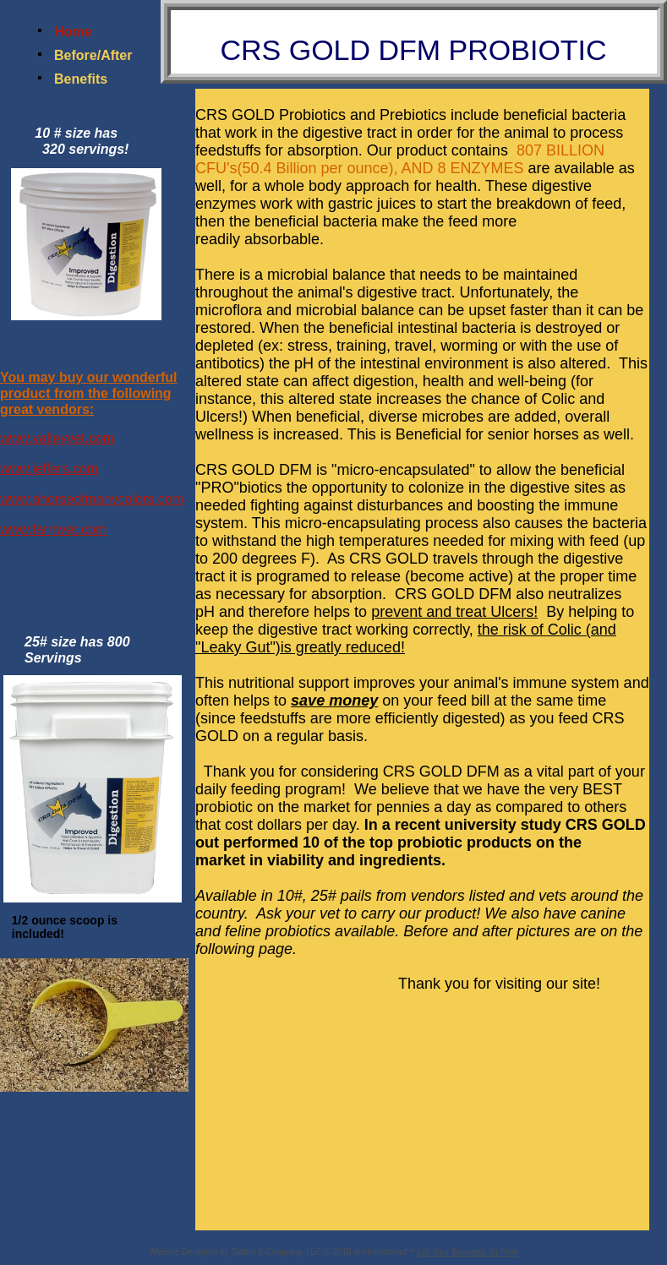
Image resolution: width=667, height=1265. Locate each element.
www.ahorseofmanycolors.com (91, 499)
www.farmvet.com (53, 529)
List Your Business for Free (467, 1252)
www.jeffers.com (49, 468)
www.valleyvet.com (57, 438)
